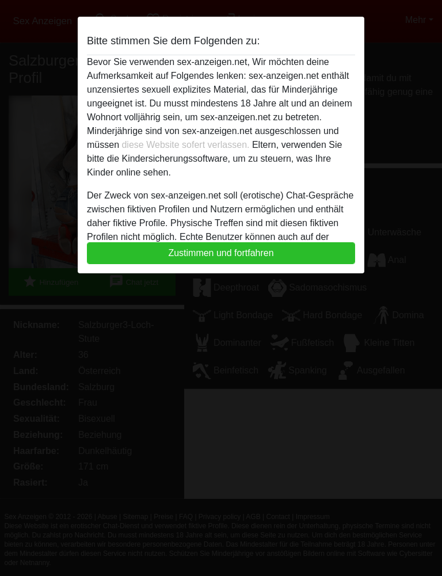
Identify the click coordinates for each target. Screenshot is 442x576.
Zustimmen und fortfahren (220, 253)
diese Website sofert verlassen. (185, 145)
